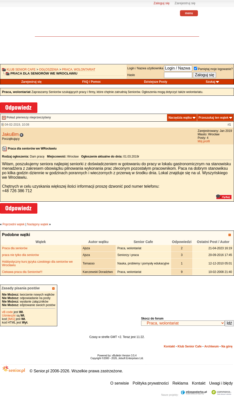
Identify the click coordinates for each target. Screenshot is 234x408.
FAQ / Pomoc (91, 81)
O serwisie (119, 383)
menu (189, 13)
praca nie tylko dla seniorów (20, 255)
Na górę (227, 346)
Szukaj (210, 81)
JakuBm (10, 134)
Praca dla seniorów (14, 248)
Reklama (180, 383)
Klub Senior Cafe (21, 69)
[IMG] (11, 319)
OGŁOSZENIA (48, 69)
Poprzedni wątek (13, 224)
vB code (7, 312)
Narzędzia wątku (180, 117)
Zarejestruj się (185, 3)
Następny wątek (37, 224)
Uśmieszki (9, 315)
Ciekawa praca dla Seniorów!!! (22, 272)
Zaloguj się (162, 3)
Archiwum (211, 346)
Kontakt (169, 346)
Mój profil (204, 141)
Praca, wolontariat (78, 69)
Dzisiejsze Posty (155, 81)
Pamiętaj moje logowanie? (213, 69)
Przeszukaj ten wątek (214, 117)
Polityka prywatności (151, 383)
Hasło (131, 75)
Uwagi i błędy (221, 383)
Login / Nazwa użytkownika (145, 68)
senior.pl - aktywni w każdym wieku (48, 25)
